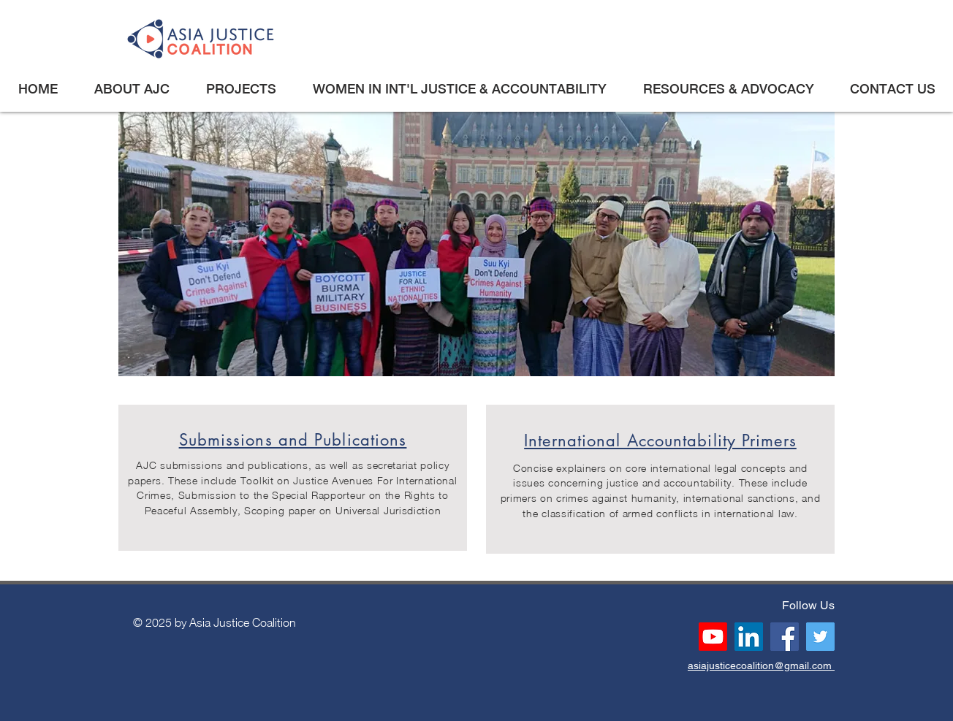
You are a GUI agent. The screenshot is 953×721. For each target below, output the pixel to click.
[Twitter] (820, 636)
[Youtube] (713, 636)
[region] (292, 478)
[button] (131, 89)
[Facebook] (784, 636)
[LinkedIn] (748, 636)
